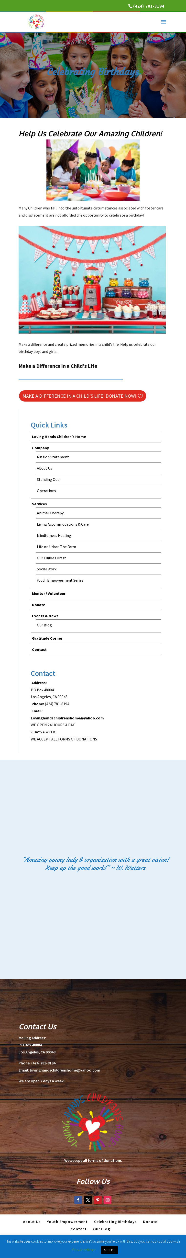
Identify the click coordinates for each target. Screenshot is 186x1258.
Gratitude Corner (47, 638)
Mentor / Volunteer (49, 593)
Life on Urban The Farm (56, 546)
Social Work (46, 568)
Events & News (45, 615)
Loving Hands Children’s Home (59, 436)
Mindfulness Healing (54, 535)
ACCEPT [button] (109, 1250)
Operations (46, 490)
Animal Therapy (50, 512)
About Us (44, 468)
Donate (38, 604)
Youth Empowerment (67, 1221)
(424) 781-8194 (148, 6)
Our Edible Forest (51, 557)
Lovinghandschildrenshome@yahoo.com (67, 718)
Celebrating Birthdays (115, 1221)
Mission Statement (53, 456)
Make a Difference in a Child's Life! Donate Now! (79, 396)
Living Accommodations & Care (63, 524)
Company (40, 447)
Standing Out (48, 479)
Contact (39, 649)
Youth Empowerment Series (60, 580)
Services (39, 503)
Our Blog (44, 625)
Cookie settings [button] (83, 1249)
